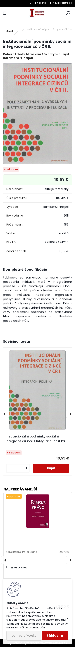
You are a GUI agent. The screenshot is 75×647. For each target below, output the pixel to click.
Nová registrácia (62, 2)
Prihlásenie (40, 2)
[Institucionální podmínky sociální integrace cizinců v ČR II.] (37, 113)
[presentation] (5, 414)
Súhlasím (55, 635)
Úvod (9, 31)
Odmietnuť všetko (23, 636)
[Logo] (37, 13)
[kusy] (18, 468)
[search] (68, 13)
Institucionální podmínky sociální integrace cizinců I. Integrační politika (35, 438)
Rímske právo (16, 567)
